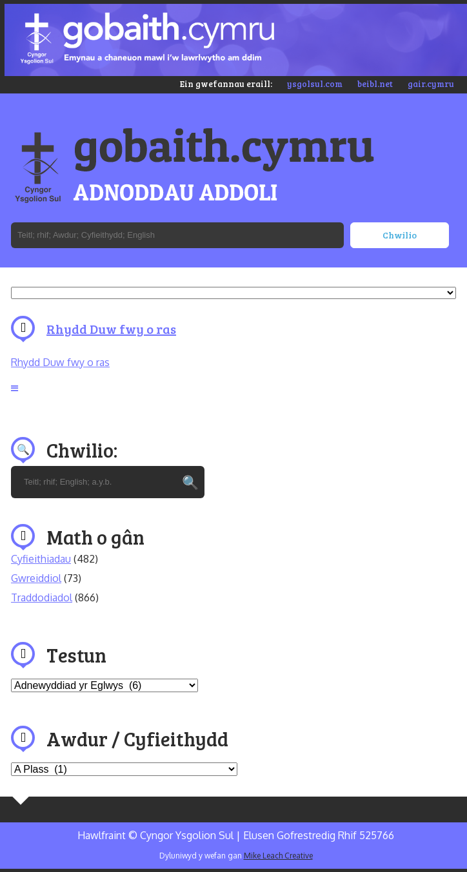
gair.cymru (431, 84)
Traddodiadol (41, 597)
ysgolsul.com (315, 84)
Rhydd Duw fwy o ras (111, 329)
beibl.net (375, 84)
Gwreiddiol (36, 578)
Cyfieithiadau (41, 558)
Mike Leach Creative (278, 855)
